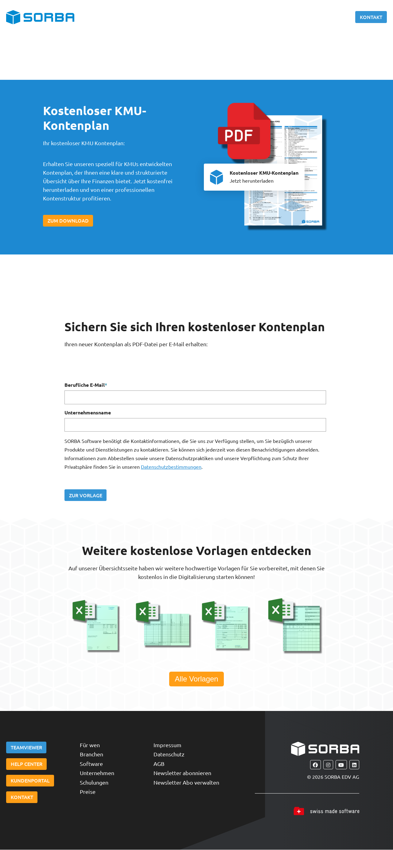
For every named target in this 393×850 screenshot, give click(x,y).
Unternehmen (97, 773)
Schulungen (94, 782)
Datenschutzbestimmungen (171, 467)
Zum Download (68, 220)
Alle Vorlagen (196, 679)
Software (91, 764)
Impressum (167, 745)
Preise (87, 792)
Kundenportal (30, 781)
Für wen (90, 745)
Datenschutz (169, 754)
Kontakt (371, 17)
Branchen (91, 754)
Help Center (26, 764)
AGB (159, 764)
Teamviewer (26, 747)
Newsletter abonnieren (182, 773)
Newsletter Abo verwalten (186, 782)
